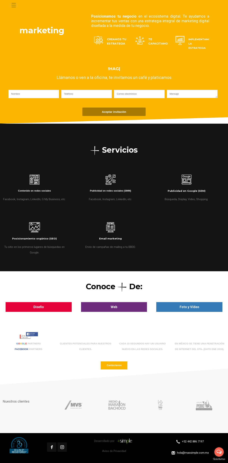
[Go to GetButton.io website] (219, 459)
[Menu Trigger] (13, 5)
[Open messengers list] (219, 452)
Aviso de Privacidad (114, 451)
